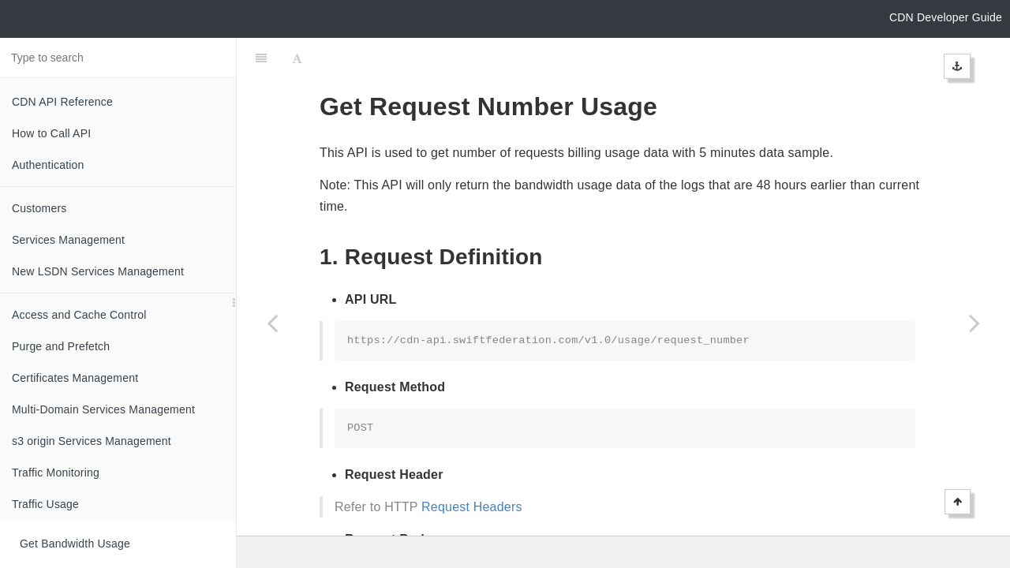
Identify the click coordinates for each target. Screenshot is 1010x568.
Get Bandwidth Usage (75, 543)
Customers (39, 208)
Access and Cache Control (79, 314)
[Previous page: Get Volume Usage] (272, 322)
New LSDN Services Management (98, 271)
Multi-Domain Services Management (103, 409)
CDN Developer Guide (945, 17)
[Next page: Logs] (974, 322)
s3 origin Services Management (91, 441)
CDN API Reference (62, 101)
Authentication (48, 165)
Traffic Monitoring (55, 472)
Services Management (68, 240)
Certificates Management (75, 378)
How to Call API (51, 133)
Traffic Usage (45, 504)
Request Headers (471, 467)
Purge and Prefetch (61, 346)
